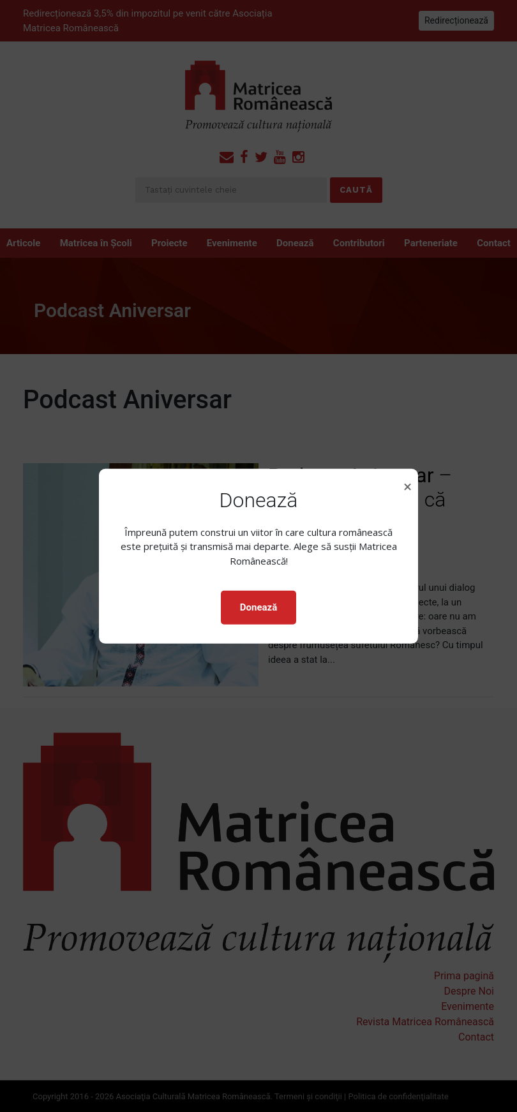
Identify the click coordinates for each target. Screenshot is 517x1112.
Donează (258, 607)
